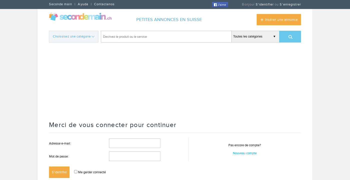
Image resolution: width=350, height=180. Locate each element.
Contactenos (104, 4)
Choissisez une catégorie (73, 36)
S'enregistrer (290, 4)
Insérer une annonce (281, 20)
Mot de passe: (59, 156)
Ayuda (83, 4)
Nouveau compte (245, 153)
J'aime (220, 4)
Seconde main (60, 4)
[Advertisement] (175, 83)
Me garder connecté (91, 172)
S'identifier (265, 4)
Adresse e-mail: (60, 144)
